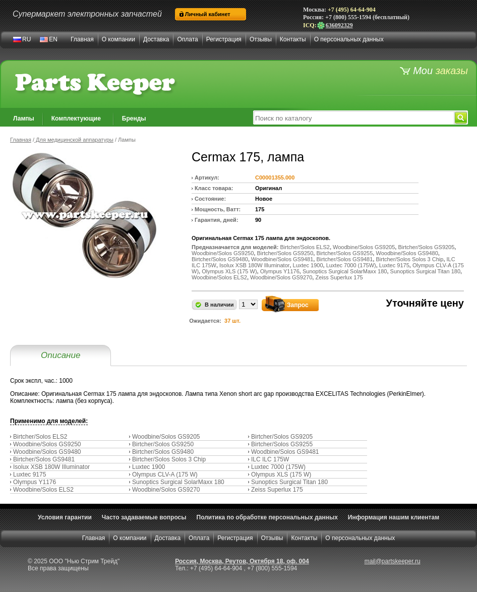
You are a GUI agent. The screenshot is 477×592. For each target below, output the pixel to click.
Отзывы (261, 39)
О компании (118, 39)
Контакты (293, 39)
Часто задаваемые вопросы (144, 517)
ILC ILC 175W (270, 459)
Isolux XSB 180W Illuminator (51, 466)
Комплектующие (76, 118)
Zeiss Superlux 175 (277, 489)
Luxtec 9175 (29, 474)
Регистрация (224, 39)
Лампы (23, 118)
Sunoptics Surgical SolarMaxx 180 (178, 482)
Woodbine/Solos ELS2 (43, 489)
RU (26, 39)
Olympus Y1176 (34, 482)
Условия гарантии (65, 517)
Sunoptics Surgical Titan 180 (289, 482)
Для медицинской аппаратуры (73, 140)
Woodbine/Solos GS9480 (47, 451)
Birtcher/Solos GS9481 (44, 459)
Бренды (134, 118)
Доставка (156, 39)
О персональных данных (349, 39)
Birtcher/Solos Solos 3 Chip (169, 459)
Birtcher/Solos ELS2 (40, 436)
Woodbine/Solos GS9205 (166, 436)
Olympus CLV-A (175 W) (165, 474)
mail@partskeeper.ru (393, 561)
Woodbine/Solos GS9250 (47, 444)
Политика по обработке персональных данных (267, 517)
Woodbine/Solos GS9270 (166, 489)
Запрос (298, 305)
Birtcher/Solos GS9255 (282, 444)
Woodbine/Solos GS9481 (285, 451)
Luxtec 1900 (148, 466)
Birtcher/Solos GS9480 (163, 451)
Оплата (187, 39)
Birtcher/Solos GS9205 (282, 436)
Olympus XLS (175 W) (281, 474)
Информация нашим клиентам (393, 517)
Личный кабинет (207, 14)
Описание (60, 355)
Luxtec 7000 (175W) (278, 466)
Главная (82, 39)
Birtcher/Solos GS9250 (163, 444)
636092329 (335, 25)
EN (53, 39)
